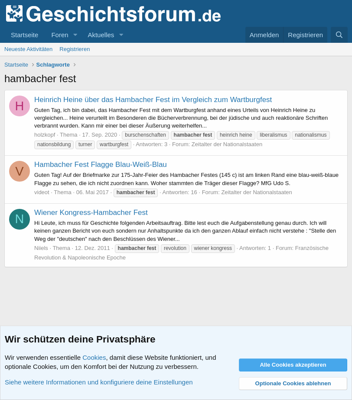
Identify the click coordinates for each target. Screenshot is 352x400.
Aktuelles (101, 34)
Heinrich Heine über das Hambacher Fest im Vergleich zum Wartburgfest (153, 100)
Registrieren (74, 49)
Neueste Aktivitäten (28, 49)
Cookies (94, 357)
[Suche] (339, 35)
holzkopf (44, 134)
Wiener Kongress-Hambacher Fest (91, 212)
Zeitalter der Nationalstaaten (227, 144)
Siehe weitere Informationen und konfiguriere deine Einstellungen (99, 382)
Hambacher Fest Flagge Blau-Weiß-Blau (100, 164)
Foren (59, 34)
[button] (75, 35)
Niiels (41, 248)
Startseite (24, 34)
